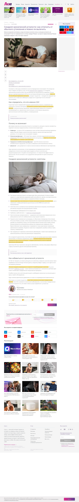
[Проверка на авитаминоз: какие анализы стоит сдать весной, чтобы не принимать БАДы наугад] (30, 367)
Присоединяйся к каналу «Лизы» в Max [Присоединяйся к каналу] (10, 356)
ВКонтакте (22, 332)
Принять (69, 499)
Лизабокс (57, 4)
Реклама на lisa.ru (61, 71)
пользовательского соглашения (39, 318)
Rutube (47, 332)
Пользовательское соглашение (35, 438)
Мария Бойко (7, 24)
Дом (46, 4)
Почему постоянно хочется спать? (18, 118)
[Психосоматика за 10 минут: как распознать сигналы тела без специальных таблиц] (48, 367)
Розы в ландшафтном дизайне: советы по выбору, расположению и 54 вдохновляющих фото (48, 414)
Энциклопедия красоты (48, 432)
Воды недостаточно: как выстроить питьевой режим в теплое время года (29, 357)
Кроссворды (48, 437)
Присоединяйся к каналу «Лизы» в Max (33, 14)
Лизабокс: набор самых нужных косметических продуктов (69, 15)
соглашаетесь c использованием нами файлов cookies (30, 499)
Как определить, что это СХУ (16, 81)
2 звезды (49, 24)
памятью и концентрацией (33, 213)
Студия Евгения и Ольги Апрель (14, 449)
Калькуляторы (48, 435)
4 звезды (51, 24)
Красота (27, 4)
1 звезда (48, 24)
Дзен (20, 336)
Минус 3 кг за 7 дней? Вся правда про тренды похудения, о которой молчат (21, 15)
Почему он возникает (14, 82)
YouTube (7, 336)
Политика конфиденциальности (36, 441)
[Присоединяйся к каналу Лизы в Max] (12, 348)
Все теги (47, 439)
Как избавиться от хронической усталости (20, 86)
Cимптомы (11, 84)
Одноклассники (36, 332)
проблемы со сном (19, 268)
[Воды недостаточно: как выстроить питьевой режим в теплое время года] (30, 348)
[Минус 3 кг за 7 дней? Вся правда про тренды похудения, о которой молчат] (21, 10)
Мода (22, 4)
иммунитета (13, 138)
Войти (72, 4)
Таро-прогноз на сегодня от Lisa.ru (57, 14)
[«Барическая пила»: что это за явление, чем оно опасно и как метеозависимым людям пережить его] (48, 348)
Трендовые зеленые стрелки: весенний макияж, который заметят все (8, 15)
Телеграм (8, 332)
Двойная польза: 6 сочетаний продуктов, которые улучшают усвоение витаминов (12, 376)
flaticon (11, 450)
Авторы (32, 435)
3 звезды (50, 24)
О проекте (33, 429)
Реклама (33, 431)
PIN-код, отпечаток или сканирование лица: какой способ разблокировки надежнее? (29, 395)
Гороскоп (41, 4)
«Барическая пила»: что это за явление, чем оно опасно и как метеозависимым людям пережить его (48, 357)
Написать (53, 304)
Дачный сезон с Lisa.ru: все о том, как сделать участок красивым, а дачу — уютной (45, 15)
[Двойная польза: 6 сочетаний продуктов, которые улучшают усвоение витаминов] (12, 367)
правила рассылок (37, 319)
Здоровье (50, 4)
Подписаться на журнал (9, 444)
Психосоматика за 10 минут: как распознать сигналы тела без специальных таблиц (48, 376)
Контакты (33, 433)
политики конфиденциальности (49, 318)
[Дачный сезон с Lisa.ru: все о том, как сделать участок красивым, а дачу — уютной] (45, 10)
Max (47, 336)
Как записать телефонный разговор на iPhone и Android (11, 413)
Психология (34, 4)
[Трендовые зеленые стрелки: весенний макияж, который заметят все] (9, 10)
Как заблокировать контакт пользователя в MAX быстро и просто (11, 395)
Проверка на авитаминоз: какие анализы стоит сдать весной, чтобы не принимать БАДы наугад (29, 376)
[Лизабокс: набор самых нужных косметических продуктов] (69, 10)
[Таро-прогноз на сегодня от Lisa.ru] (57, 10)
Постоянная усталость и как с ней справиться (21, 253)
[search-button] (68, 4)
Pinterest (34, 336)
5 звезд (53, 24)
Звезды (18, 4)
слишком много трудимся (36, 90)
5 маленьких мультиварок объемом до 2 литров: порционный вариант (29, 414)
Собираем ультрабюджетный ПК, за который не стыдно (47, 394)
